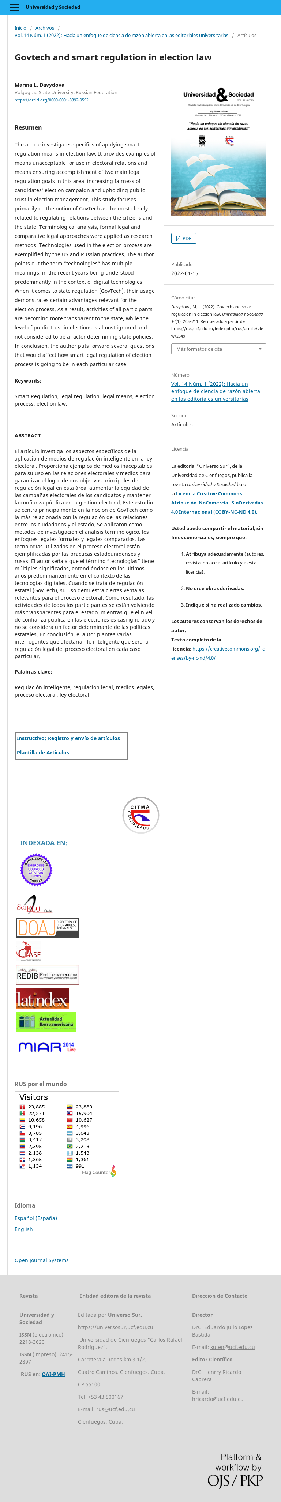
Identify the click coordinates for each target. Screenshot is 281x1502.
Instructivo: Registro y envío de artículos (68, 738)
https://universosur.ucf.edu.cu (115, 1327)
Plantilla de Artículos (43, 752)
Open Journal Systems (42, 1260)
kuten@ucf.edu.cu (232, 1346)
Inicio (20, 28)
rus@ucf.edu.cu (115, 1409)
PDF (186, 238)
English (24, 1229)
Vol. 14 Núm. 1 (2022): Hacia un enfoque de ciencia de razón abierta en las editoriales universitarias (121, 35)
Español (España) (36, 1218)
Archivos (44, 28)
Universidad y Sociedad (53, 7)
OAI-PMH (53, 1374)
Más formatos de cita (199, 349)
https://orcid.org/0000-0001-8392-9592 (52, 100)
